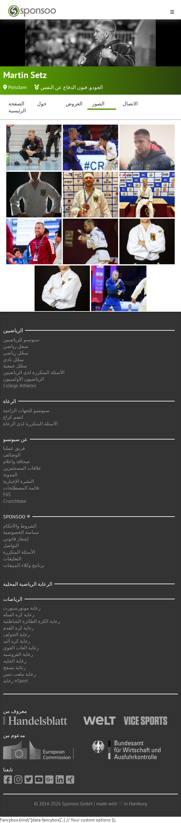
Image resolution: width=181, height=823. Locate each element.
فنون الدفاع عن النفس (64, 87)
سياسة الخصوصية (21, 532)
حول (42, 103)
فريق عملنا (14, 448)
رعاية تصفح (14, 667)
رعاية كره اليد (16, 641)
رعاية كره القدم (18, 628)
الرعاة (9, 401)
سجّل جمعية (15, 366)
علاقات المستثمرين (22, 468)
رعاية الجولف (16, 634)
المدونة (10, 475)
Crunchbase (14, 501)
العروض (74, 103)
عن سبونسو (15, 439)
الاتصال (130, 103)
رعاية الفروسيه (18, 654)
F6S (7, 494)
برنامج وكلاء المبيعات (23, 565)
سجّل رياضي (15, 353)
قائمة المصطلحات (21, 488)
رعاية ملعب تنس (19, 674)
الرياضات (12, 599)
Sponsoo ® (16, 516)
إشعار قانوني (16, 539)
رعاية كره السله (18, 615)
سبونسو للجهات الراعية (26, 410)
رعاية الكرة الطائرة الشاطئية (31, 621)
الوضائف (11, 455)
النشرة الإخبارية (18, 481)
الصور (98, 103)
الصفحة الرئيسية (17, 107)
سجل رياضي (15, 346)
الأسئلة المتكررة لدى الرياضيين (33, 372)
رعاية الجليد (14, 661)
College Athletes (19, 386)
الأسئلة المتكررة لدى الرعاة (30, 424)
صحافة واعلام (16, 461)
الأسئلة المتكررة (19, 552)
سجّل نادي (13, 359)
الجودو (96, 87)
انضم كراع (13, 417)
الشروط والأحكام (19, 526)
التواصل (11, 545)
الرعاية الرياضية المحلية (27, 584)
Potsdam (17, 87)
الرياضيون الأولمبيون (23, 379)
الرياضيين (13, 330)
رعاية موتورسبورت (22, 608)
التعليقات (12, 559)
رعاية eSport (15, 681)
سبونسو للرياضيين (21, 340)
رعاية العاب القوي (21, 648)
